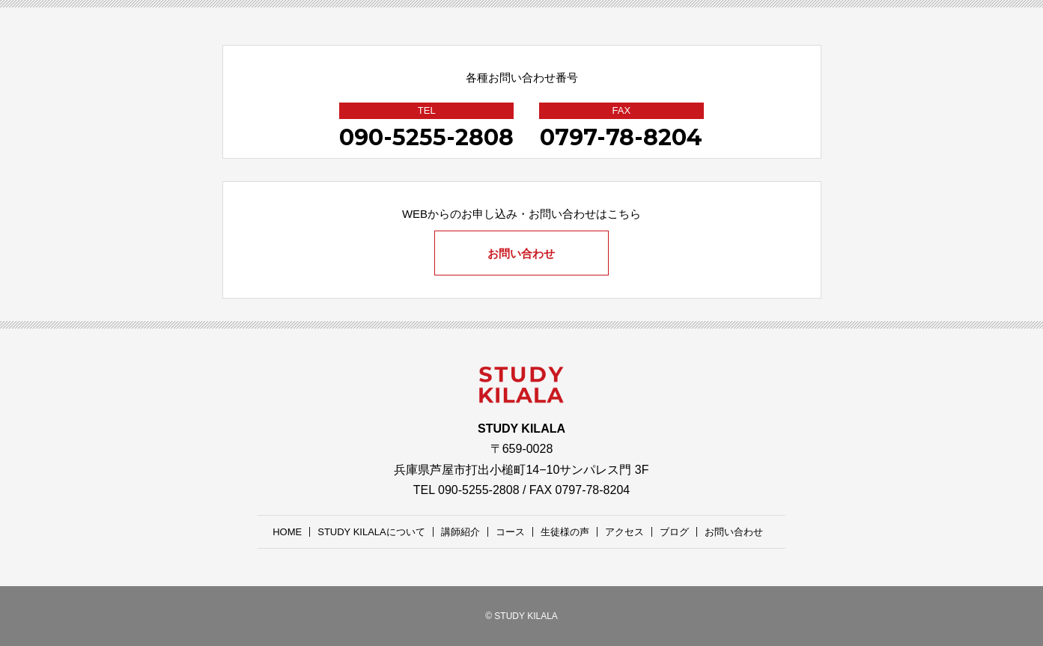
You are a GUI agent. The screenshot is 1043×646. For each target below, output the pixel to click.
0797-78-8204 (621, 137)
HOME (287, 531)
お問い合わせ (522, 253)
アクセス (624, 531)
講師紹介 (460, 531)
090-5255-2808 (426, 137)
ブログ (674, 531)
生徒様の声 (565, 531)
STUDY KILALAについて (371, 531)
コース (510, 531)
